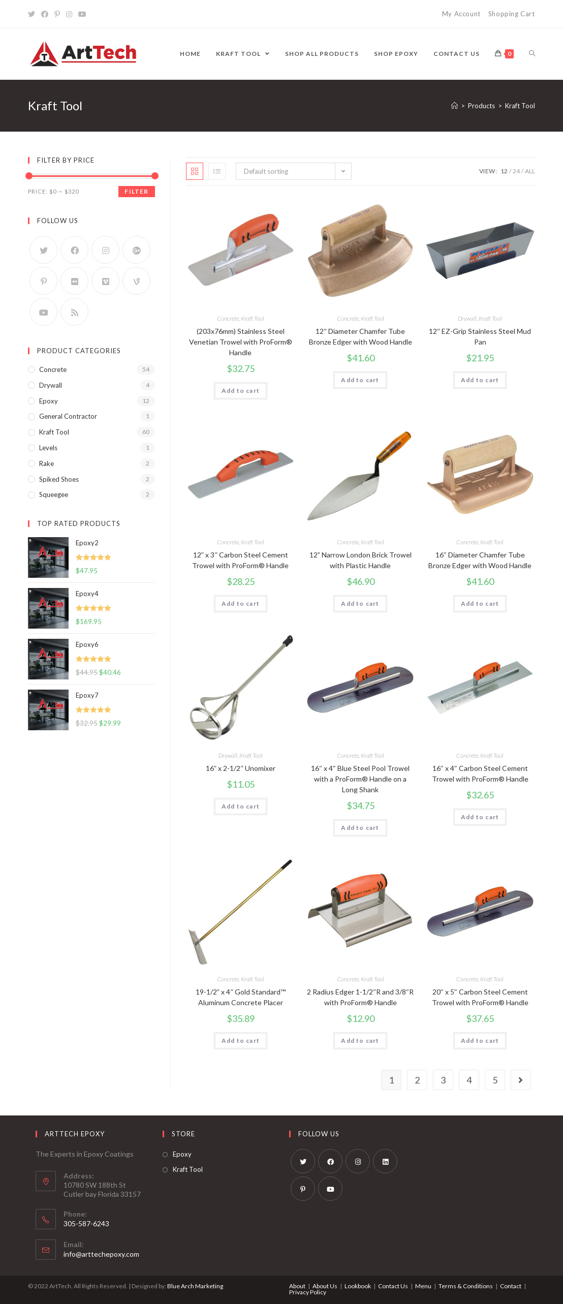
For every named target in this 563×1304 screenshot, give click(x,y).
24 (516, 171)
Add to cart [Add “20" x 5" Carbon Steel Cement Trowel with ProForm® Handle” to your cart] (480, 1040)
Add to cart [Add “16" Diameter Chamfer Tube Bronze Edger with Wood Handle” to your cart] (480, 603)
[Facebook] (44, 14)
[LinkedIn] (385, 1161)
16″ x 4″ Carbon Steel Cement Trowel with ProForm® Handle (480, 773)
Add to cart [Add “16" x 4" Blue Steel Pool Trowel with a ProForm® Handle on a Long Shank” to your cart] (360, 827)
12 (504, 171)
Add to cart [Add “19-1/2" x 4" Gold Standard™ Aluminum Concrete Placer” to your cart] (241, 1040)
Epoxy (48, 401)
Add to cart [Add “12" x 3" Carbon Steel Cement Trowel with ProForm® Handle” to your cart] (241, 603)
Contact (510, 1286)
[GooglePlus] (136, 250)
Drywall (467, 318)
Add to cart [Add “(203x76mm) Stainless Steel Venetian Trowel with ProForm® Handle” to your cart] (241, 390)
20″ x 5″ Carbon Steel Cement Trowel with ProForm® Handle (480, 997)
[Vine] (136, 281)
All (530, 171)
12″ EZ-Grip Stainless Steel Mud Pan (480, 336)
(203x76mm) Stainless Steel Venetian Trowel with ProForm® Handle (240, 342)
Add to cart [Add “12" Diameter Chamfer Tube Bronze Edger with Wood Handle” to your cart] (360, 380)
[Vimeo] (105, 281)
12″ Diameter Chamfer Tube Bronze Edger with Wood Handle (360, 336)
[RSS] (74, 312)
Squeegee (53, 494)
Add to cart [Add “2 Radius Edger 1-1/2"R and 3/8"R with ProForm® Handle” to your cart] (360, 1040)
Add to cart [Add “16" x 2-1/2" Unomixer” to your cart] (241, 806)
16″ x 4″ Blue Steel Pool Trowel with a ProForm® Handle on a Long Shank (360, 779)
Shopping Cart (511, 14)
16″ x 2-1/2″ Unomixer (241, 768)
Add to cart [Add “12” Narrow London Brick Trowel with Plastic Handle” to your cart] (360, 603)
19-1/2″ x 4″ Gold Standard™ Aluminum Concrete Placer (241, 997)
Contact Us (393, 1286)
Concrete (228, 318)
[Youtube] (82, 14)
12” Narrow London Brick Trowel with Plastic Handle (360, 560)
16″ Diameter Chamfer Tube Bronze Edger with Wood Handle (479, 560)
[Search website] (532, 53)
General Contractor (68, 416)
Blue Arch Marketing (195, 1286)
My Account (461, 14)
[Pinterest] (57, 14)
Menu (423, 1286)
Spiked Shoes (59, 479)
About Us (324, 1286)
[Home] (454, 106)
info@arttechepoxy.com (101, 1254)
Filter (136, 191)
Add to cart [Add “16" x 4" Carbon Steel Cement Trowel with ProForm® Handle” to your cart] (480, 817)
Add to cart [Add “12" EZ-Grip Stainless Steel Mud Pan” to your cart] (480, 380)
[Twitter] (33, 14)
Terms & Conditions (466, 1286)
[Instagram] (69, 14)
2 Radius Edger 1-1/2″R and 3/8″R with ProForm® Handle (360, 997)
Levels (48, 448)
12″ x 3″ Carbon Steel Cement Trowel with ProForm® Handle (240, 560)
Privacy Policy (307, 1292)
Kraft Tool (252, 318)
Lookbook (358, 1286)
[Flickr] (74, 281)
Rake (46, 463)
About (297, 1286)
